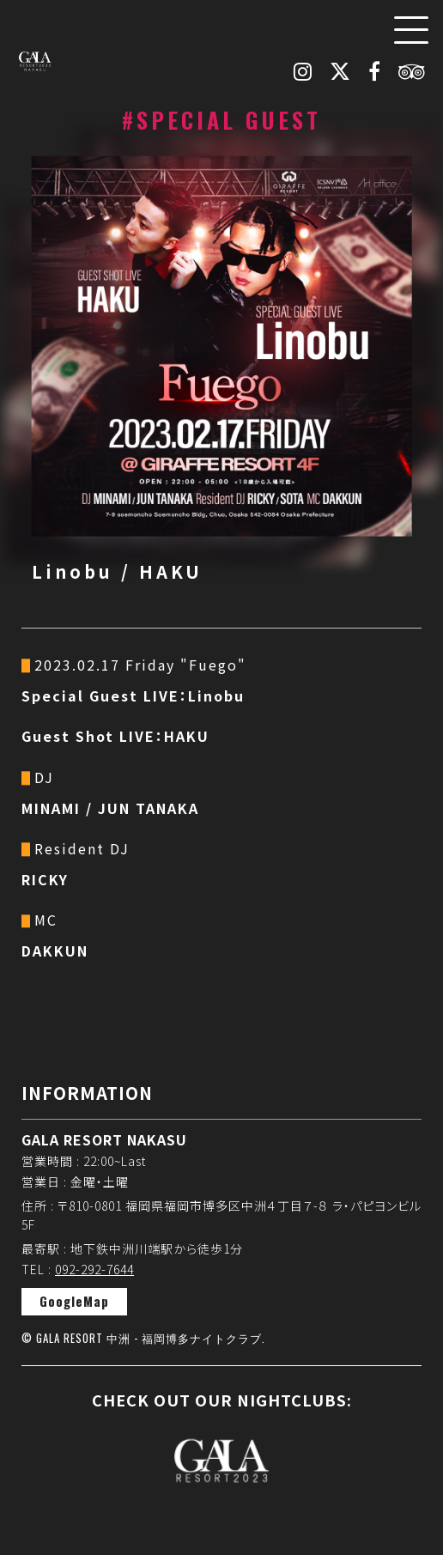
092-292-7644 (94, 1269)
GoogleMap (74, 1300)
